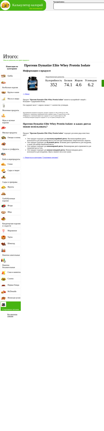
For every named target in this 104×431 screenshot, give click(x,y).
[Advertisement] (19, 31)
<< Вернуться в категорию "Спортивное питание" (40, 157)
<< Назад (26, 94)
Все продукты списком (12, 315)
